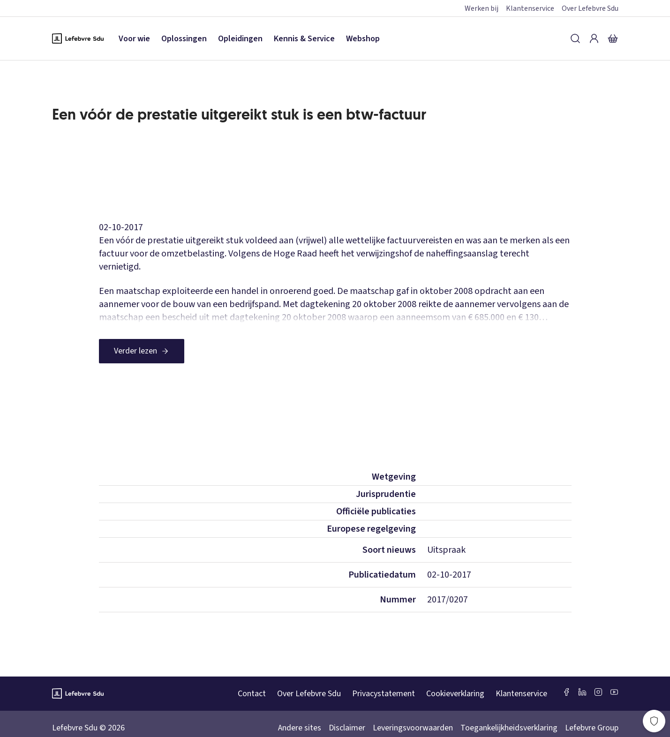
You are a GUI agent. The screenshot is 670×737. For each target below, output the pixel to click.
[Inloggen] (594, 38)
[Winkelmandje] (612, 38)
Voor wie (134, 39)
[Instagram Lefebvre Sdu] (598, 692)
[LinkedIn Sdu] (582, 692)
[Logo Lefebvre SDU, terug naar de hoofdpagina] (78, 38)
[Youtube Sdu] (614, 692)
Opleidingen (240, 39)
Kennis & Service (304, 39)
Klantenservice (530, 8)
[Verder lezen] (141, 351)
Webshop (363, 39)
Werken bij (481, 8)
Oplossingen (184, 39)
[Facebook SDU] (566, 692)
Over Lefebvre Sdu (590, 8)
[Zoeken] (575, 38)
